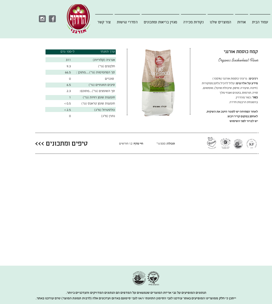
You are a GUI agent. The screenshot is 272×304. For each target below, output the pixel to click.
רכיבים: (253, 78)
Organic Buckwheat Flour (238, 60)
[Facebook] (52, 18)
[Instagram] (42, 18)
